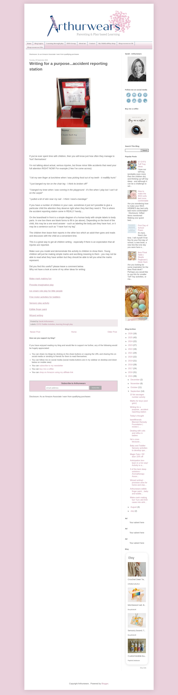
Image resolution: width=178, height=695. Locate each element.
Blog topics (39, 43)
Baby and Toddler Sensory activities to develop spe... (138, 448)
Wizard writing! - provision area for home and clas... (138, 482)
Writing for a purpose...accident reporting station (139, 409)
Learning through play (55, 43)
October (134, 387)
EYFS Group (71, 43)
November (135, 383)
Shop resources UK (126, 43)
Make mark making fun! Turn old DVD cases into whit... (139, 499)
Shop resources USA (35, 47)
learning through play (64, 324)
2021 (130, 353)
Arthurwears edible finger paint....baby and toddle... (139, 491)
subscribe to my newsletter (51, 366)
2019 (130, 361)
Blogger (105, 684)
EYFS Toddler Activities (46, 324)
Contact (92, 43)
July (133, 511)
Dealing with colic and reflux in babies (137, 433)
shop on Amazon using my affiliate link (56, 372)
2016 (130, 372)
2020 (130, 357)
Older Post (112, 332)
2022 (130, 349)
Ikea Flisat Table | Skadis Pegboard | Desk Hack (143, 257)
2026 (130, 333)
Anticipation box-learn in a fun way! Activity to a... (139, 462)
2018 (130, 365)
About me (82, 43)
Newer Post (35, 332)
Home (29, 43)
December (135, 380)
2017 (130, 368)
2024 (130, 341)
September (136, 391)
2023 (130, 345)
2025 (130, 337)
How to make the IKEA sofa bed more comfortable (143, 196)
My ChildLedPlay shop (106, 43)
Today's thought (137, 416)
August (134, 507)
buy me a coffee (46, 369)
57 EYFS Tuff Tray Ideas (142, 164)
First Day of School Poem (143, 227)
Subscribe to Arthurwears (73, 383)
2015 (130, 376)
